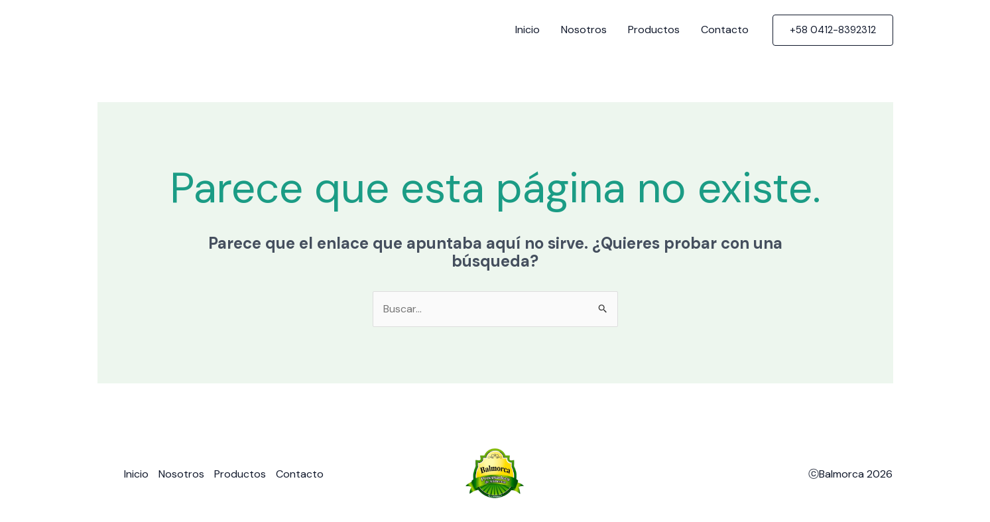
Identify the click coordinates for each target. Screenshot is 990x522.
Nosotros (584, 29)
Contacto (725, 29)
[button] (833, 30)
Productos (654, 29)
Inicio (527, 29)
